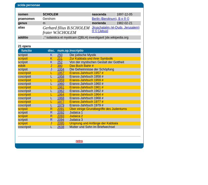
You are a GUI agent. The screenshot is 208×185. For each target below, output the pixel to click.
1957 (60, 73)
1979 (60, 105)
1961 (60, 87)
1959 (60, 80)
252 (60, 62)
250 (60, 55)
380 (60, 66)
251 (60, 58)
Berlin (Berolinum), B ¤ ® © (110, 19)
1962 (60, 91)
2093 (60, 116)
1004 (60, 69)
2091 (60, 109)
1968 (60, 98)
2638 (60, 127)
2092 (60, 112)
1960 (60, 84)
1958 (60, 76)
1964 (60, 94)
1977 (60, 102)
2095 (60, 123)
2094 (60, 120)
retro (79, 141)
